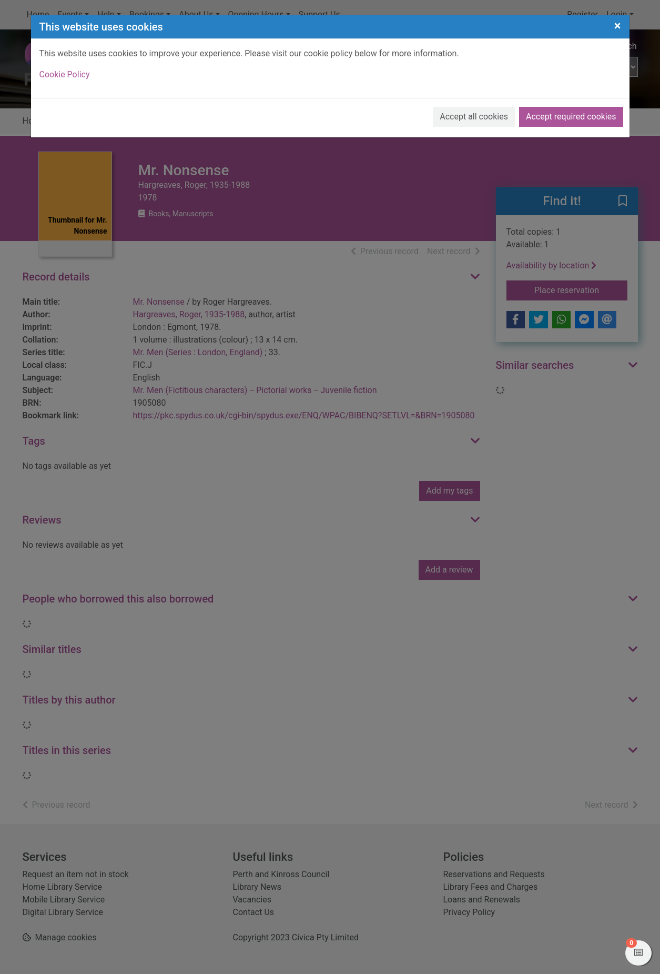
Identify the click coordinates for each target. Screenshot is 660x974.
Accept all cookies (474, 117)
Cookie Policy (64, 74)
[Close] (617, 26)
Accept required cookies (571, 117)
